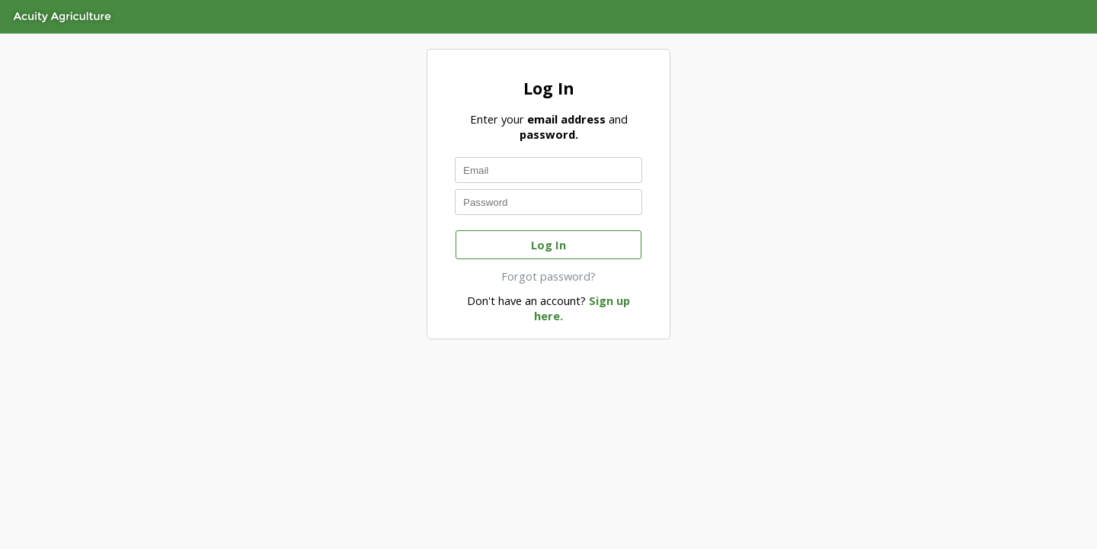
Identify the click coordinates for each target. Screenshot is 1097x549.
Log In (548, 244)
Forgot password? (548, 276)
